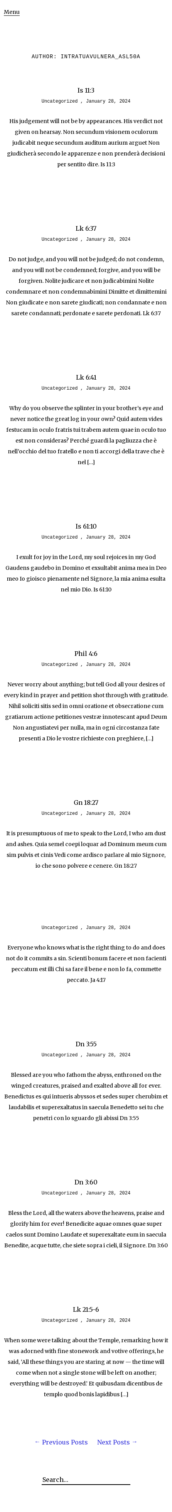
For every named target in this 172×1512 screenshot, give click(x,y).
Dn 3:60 (86, 1182)
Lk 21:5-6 (86, 1309)
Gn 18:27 (86, 802)
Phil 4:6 (86, 653)
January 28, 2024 (108, 101)
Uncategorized (60, 101)
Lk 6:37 (86, 228)
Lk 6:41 (86, 377)
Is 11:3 (86, 90)
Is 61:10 (86, 526)
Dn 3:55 (86, 1044)
